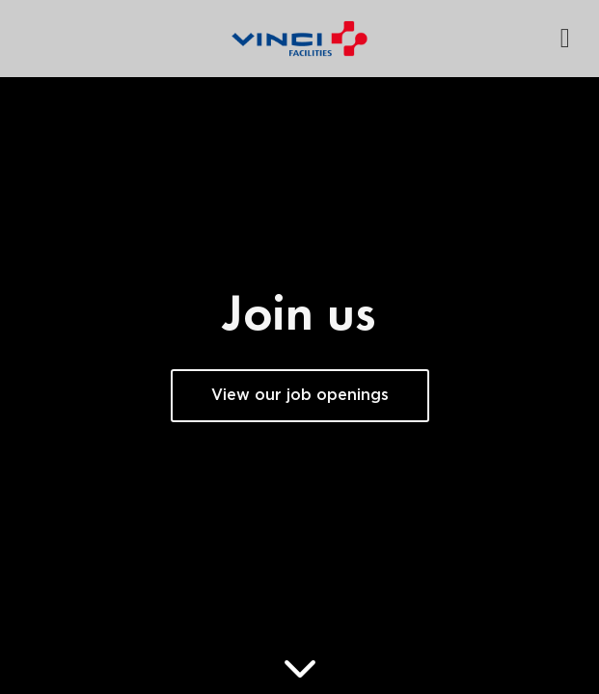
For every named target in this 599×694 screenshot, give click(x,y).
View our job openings (300, 395)
